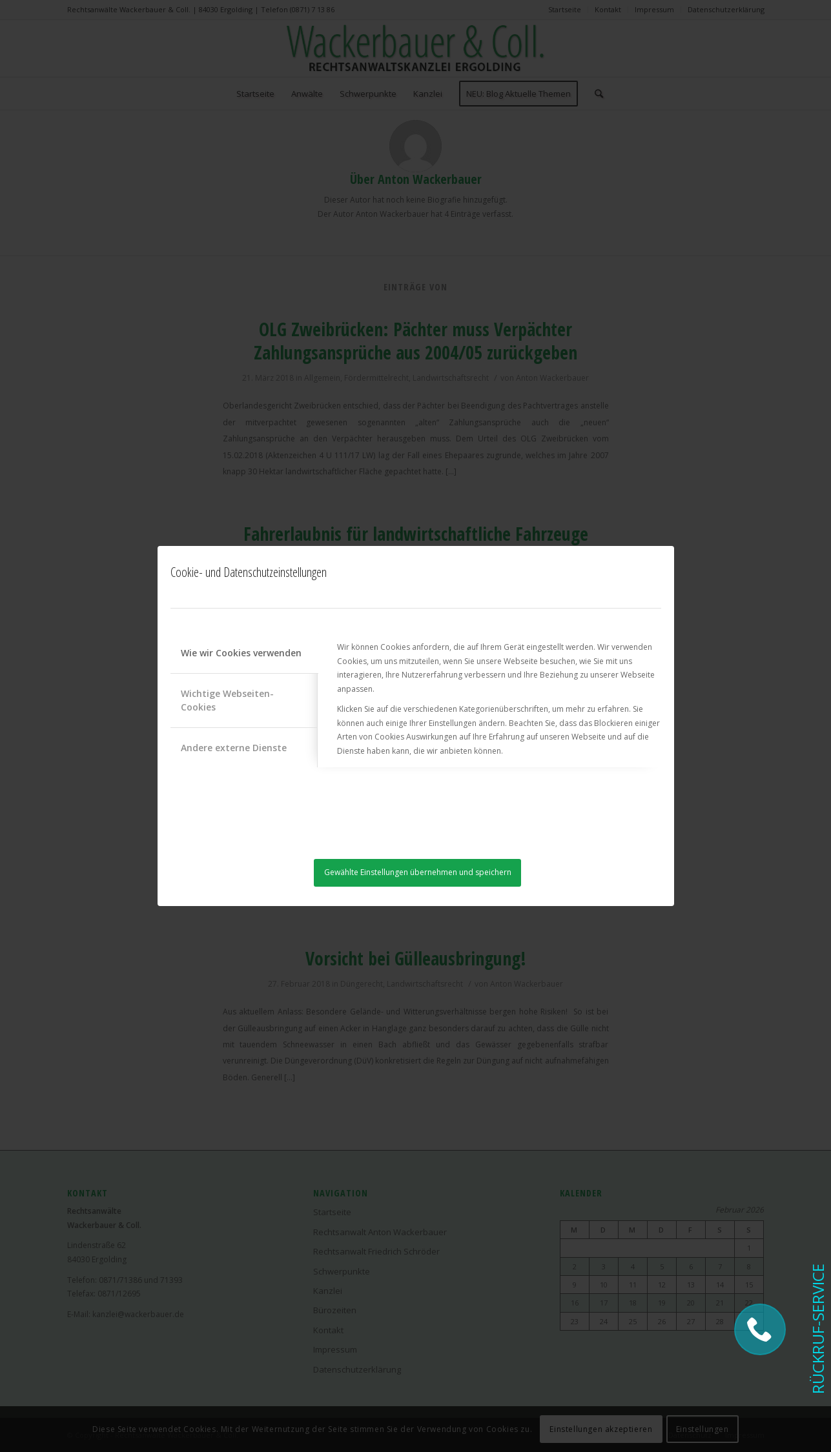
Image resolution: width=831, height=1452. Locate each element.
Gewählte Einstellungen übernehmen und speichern (417, 872)
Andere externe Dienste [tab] (234, 747)
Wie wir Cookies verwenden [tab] (241, 653)
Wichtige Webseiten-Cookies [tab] (227, 700)
